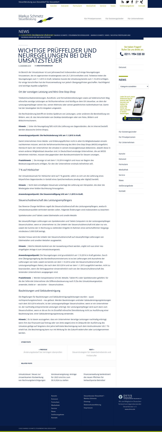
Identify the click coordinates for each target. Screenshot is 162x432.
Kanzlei (53, 6)
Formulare (77, 6)
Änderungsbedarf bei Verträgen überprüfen (43, 352)
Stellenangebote (127, 6)
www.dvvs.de (130, 409)
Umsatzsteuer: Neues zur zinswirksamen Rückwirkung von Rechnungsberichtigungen (32, 377)
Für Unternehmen (136, 18)
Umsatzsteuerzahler (44, 66)
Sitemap (87, 401)
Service (103, 6)
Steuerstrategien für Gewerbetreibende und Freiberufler (91, 354)
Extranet (64, 6)
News (113, 6)
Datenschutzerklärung (92, 405)
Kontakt (141, 6)
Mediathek (91, 6)
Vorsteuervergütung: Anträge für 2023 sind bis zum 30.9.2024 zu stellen (64, 377)
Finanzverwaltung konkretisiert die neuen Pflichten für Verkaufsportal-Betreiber (97, 377)
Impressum (88, 408)
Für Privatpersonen (92, 18)
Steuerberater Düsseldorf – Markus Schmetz (86, 35)
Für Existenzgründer (114, 18)
